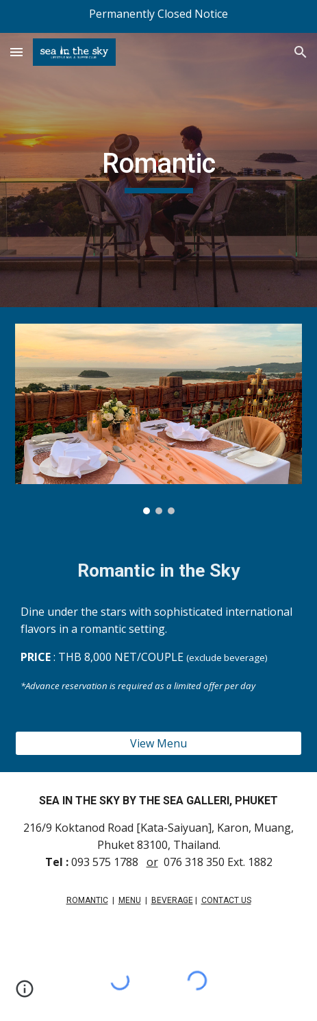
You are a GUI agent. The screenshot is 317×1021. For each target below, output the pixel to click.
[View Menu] (158, 743)
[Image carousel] (158, 419)
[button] (16, 52)
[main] (158, 170)
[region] (158, 16)
